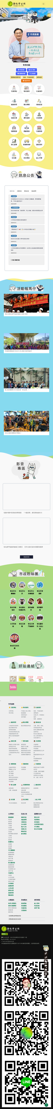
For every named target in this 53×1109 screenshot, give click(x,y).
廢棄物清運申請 (15, 77)
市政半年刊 (26, 80)
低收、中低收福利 (28, 77)
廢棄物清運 (21, 73)
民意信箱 (21, 69)
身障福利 (39, 77)
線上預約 (32, 69)
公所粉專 (32, 73)
